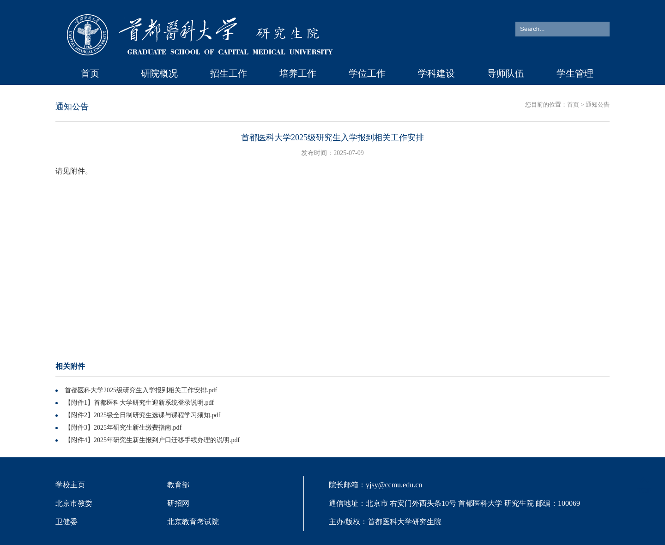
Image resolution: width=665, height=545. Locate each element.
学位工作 (367, 73)
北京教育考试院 (193, 522)
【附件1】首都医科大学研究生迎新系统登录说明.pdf (139, 402)
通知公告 (598, 105)
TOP (644, 485)
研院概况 (159, 73)
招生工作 (228, 73)
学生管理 (574, 73)
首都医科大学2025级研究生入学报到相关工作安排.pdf (141, 390)
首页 (90, 73)
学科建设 (436, 73)
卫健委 (66, 522)
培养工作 (297, 73)
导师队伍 (505, 73)
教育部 (178, 485)
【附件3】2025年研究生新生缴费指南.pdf (123, 427)
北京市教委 (73, 503)
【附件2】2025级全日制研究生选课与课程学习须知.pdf (142, 415)
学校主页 (70, 485)
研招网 (178, 503)
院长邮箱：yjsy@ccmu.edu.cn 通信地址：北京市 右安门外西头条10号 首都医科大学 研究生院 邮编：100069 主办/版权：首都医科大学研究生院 (454, 503)
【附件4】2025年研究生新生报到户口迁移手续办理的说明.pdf (152, 440)
